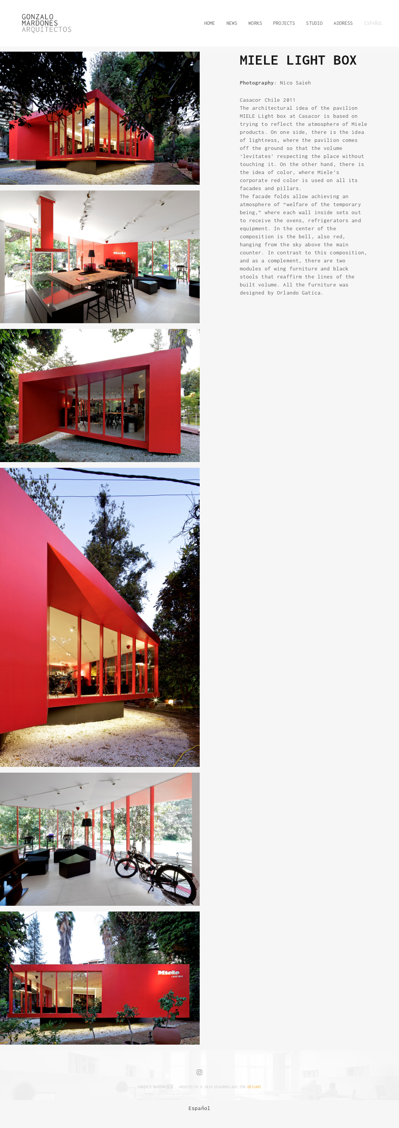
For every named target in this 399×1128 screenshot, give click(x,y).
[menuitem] (199, 1108)
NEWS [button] (232, 23)
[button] (370, 23)
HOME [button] (209, 23)
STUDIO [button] (314, 23)
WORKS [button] (255, 23)
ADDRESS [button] (343, 23)
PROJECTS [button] (284, 23)
